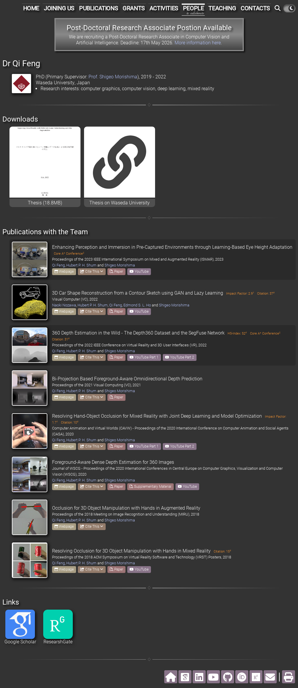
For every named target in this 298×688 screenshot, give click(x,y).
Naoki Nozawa (64, 305)
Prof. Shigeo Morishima (112, 77)
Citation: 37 (266, 293)
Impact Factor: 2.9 (240, 293)
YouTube (139, 271)
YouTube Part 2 (179, 357)
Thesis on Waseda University (119, 203)
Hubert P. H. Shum (81, 265)
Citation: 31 (61, 339)
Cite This (91, 271)
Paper (116, 271)
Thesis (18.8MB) (45, 203)
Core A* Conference (69, 254)
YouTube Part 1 (144, 357)
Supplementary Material (150, 486)
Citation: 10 (69, 422)
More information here (198, 43)
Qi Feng (58, 265)
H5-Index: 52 (237, 333)
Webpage (64, 271)
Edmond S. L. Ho (137, 305)
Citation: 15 (222, 551)
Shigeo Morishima (119, 265)
